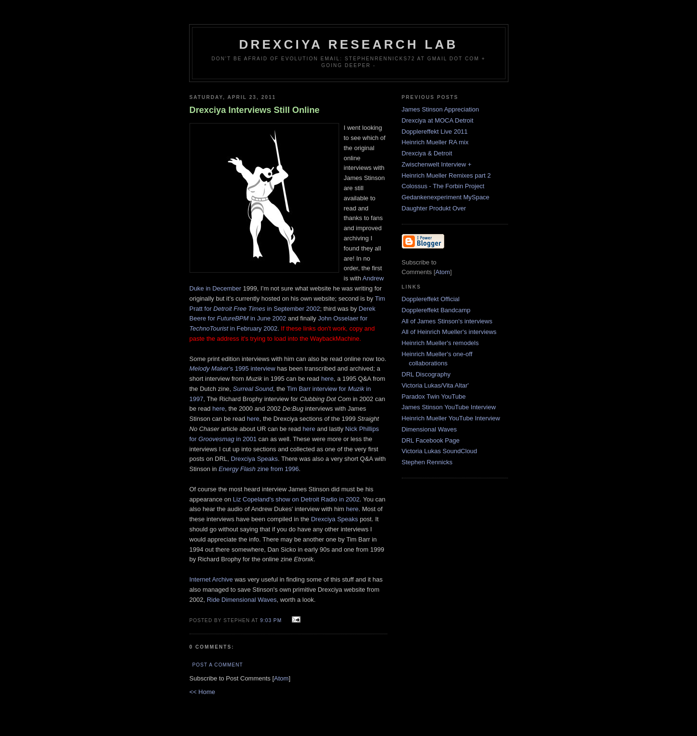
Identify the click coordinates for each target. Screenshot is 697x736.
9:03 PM (272, 620)
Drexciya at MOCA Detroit (438, 120)
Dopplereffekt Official (431, 299)
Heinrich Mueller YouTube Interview (451, 418)
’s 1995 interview (232, 368)
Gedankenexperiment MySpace (446, 197)
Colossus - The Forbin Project (443, 186)
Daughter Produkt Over (434, 208)
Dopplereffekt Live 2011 (435, 131)
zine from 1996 (259, 468)
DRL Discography (426, 374)
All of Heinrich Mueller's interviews (449, 331)
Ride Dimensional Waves (242, 599)
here (327, 378)
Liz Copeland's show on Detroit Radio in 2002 (296, 499)
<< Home (202, 691)
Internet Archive (211, 579)
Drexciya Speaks (254, 458)
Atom (281, 678)
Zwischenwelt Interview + (437, 164)
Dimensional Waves (429, 429)
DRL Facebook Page (431, 440)
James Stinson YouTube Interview (449, 407)
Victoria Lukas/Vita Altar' (435, 385)
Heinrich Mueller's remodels (440, 343)
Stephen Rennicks (427, 462)
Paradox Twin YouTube (434, 396)
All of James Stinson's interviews (447, 321)
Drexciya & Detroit (427, 153)
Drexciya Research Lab (348, 44)
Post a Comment (217, 664)
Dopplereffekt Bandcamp (436, 310)
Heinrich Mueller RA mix (435, 142)
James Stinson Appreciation (440, 109)
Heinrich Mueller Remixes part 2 (446, 175)
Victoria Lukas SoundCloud (440, 451)
